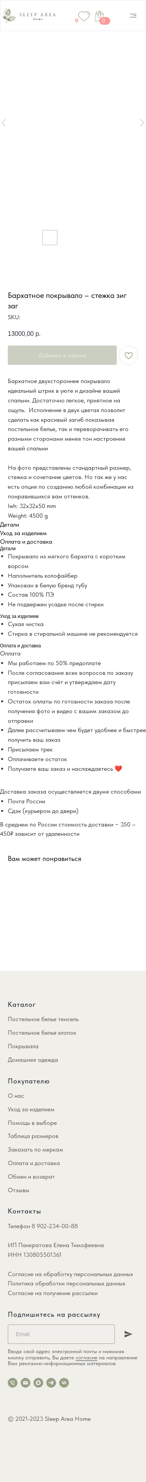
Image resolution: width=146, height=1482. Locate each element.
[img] (133, 15)
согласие (86, 1357)
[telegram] (51, 1383)
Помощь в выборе (32, 1122)
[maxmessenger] (38, 1383)
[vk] (64, 1383)
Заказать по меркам (35, 1149)
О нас (16, 1095)
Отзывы (18, 1190)
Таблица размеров (33, 1136)
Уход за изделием (31, 1109)
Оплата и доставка (34, 1163)
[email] (25, 1383)
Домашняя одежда (33, 1059)
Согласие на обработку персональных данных (70, 1274)
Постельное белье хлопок (42, 1032)
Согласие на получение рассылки (53, 1293)
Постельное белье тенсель (43, 1019)
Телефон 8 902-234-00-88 (43, 1226)
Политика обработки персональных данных (66, 1283)
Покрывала (23, 1046)
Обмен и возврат (31, 1176)
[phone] (13, 1383)
